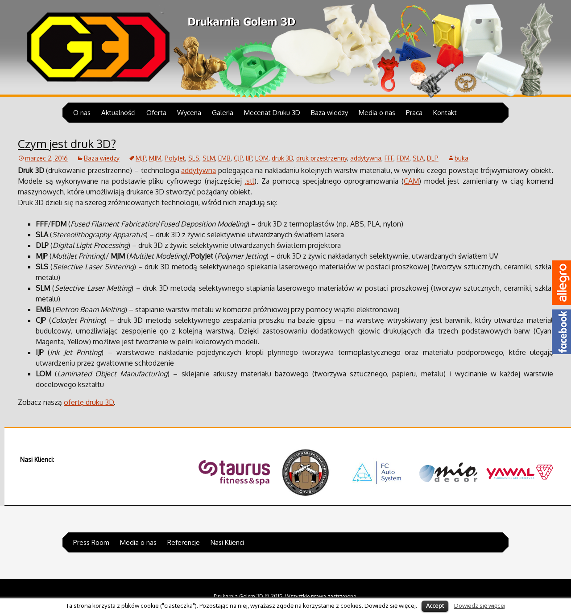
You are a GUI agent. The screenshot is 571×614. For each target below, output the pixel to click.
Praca (414, 112)
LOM (262, 158)
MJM (155, 158)
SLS (193, 158)
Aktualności (118, 112)
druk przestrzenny (321, 158)
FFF (389, 158)
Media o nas (377, 112)
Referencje (183, 542)
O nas (82, 112)
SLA (418, 158)
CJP (238, 158)
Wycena (189, 112)
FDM (403, 158)
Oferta (156, 112)
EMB (224, 158)
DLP (433, 158)
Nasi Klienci (227, 542)
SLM (209, 158)
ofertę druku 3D (89, 402)
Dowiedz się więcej (479, 605)
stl (250, 181)
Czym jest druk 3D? (67, 143)
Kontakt (445, 112)
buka (461, 158)
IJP (249, 158)
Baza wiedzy (329, 112)
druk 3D (282, 158)
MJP (141, 158)
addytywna (365, 158)
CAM (411, 181)
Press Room (91, 542)
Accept (435, 605)
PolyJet (175, 158)
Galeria (222, 112)
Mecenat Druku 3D (272, 112)
